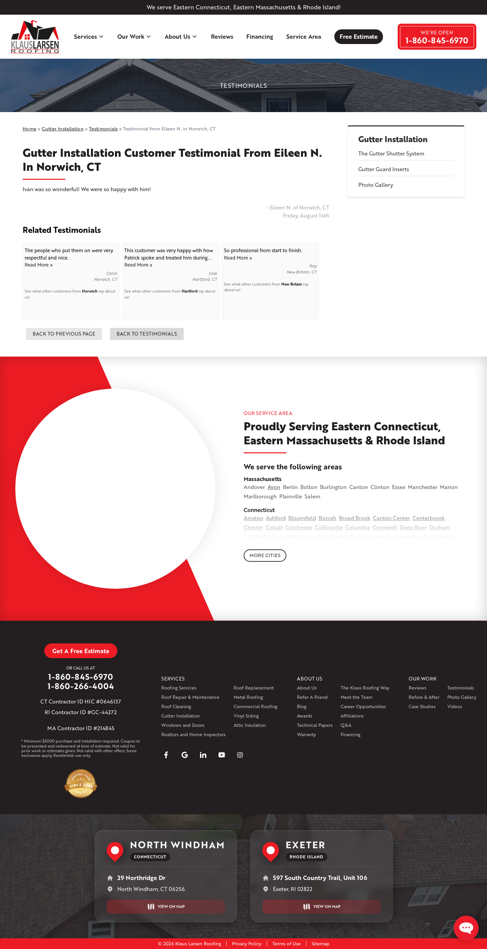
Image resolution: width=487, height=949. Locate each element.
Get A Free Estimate (80, 650)
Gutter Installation (393, 139)
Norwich (89, 291)
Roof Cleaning (176, 706)
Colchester (298, 527)
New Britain (291, 284)
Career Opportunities (363, 706)
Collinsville (329, 527)
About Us (181, 36)
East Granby (332, 536)
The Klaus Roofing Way (365, 687)
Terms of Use (286, 943)
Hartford (189, 291)
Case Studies (422, 706)
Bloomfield (302, 518)
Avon (274, 487)
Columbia (357, 527)
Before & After (424, 697)
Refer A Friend (312, 697)
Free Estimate (359, 36)
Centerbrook (429, 518)
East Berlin (257, 536)
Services (89, 36)
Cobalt (274, 527)
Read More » (39, 264)
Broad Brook (354, 518)
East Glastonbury (294, 536)
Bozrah (327, 518)
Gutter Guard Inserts (383, 169)
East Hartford (440, 536)
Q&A (346, 725)
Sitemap (320, 943)
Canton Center (391, 518)
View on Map (166, 907)
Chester (253, 527)
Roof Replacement (254, 687)
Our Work (134, 36)
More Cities (265, 555)
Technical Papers (315, 725)
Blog (301, 706)
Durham (439, 527)
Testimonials (460, 687)
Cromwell (385, 527)
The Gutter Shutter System (391, 153)
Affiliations (352, 716)
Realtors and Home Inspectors (193, 734)
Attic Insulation (250, 725)
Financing (259, 36)
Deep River (413, 527)
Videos (454, 706)
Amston (253, 518)
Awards (304, 716)
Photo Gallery (375, 184)
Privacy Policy (246, 943)
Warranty (306, 734)
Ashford (276, 518)
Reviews (222, 36)
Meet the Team (357, 697)
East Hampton (404, 536)
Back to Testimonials (147, 333)
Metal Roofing (248, 697)
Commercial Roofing (255, 706)
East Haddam (366, 536)
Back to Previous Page (64, 333)
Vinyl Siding (246, 716)
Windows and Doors (182, 725)
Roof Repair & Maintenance (190, 697)
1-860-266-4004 (81, 686)
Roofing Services (178, 687)
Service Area (303, 36)
